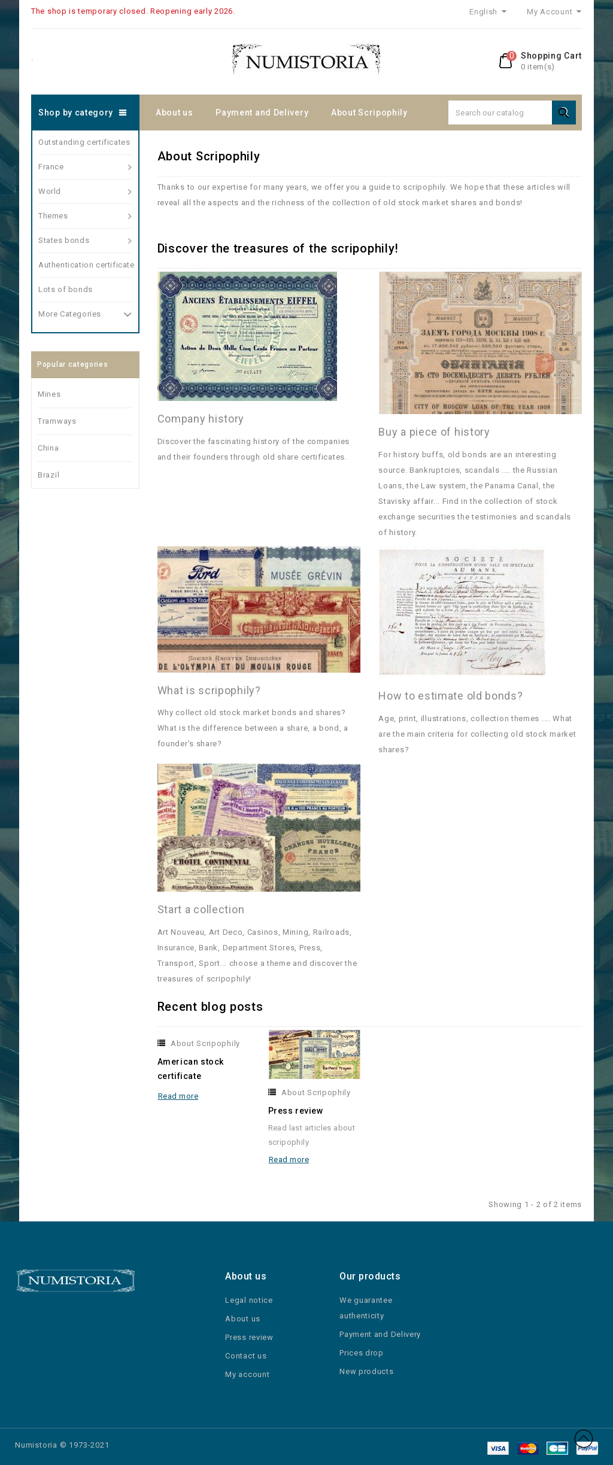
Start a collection (201, 909)
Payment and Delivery (262, 112)
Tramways (57, 421)
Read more (178, 1096)
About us (174, 112)
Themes (85, 216)
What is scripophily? (209, 690)
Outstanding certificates (84, 142)
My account (247, 1374)
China (48, 447)
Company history (201, 418)
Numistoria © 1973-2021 (62, 1444)
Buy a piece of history (434, 431)
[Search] (512, 112)
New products (366, 1371)
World (85, 191)
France (85, 167)
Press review (295, 1111)
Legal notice (248, 1300)
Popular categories (72, 364)
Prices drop (361, 1352)
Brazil (48, 474)
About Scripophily (369, 112)
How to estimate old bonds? (450, 695)
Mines (49, 394)
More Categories (85, 312)
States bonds (85, 240)
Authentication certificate (85, 264)
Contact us (245, 1355)
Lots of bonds (65, 289)
